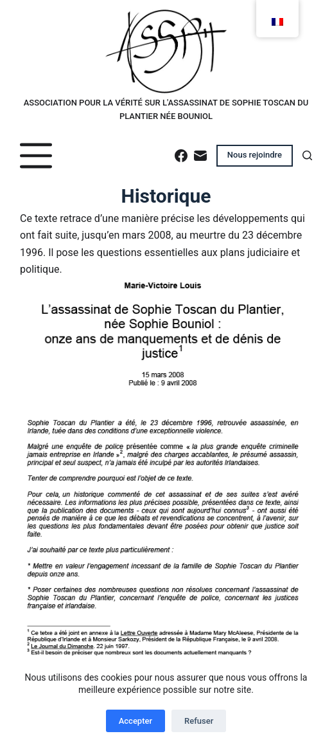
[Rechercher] (307, 155)
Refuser (198, 721)
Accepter (135, 721)
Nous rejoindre (254, 155)
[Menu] (36, 156)
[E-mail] (200, 155)
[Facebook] (181, 155)
